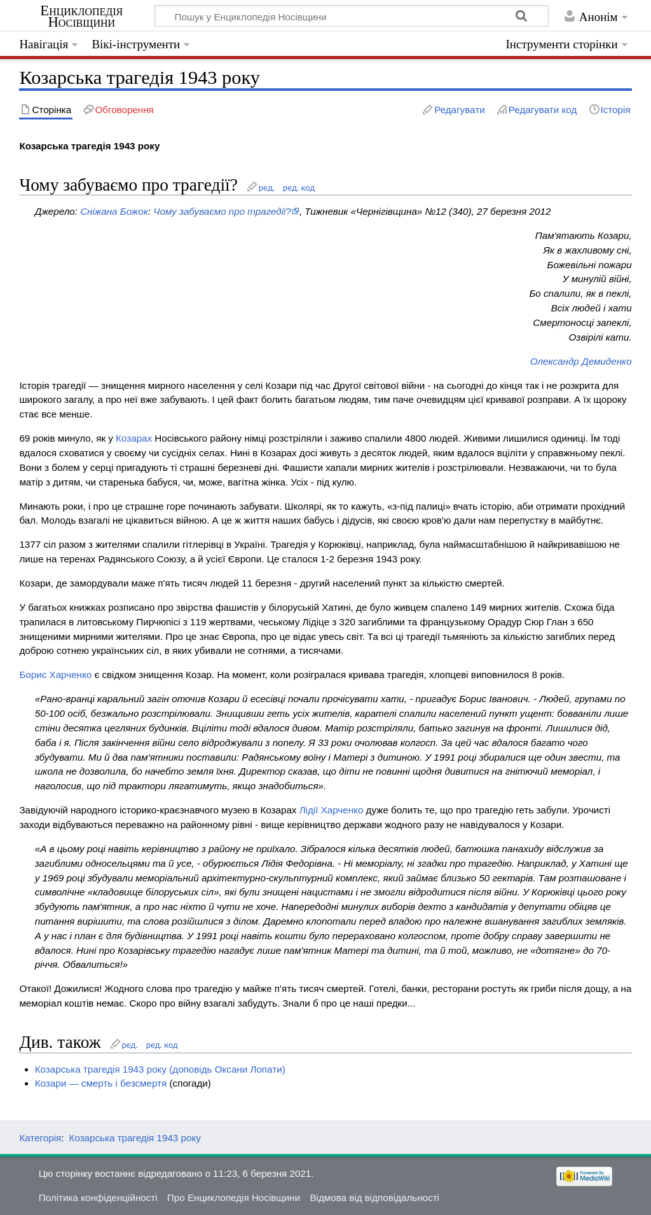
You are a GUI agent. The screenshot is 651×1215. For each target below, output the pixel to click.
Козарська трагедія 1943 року (135, 1137)
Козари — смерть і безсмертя (101, 1083)
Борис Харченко (55, 674)
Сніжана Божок (114, 211)
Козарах (134, 438)
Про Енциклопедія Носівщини (233, 1197)
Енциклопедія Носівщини (81, 16)
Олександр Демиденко (581, 361)
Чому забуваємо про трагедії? (222, 211)
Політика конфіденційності (98, 1197)
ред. (267, 187)
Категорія (40, 1137)
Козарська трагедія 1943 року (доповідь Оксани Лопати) (160, 1069)
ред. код (299, 187)
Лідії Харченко (331, 809)
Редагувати (459, 109)
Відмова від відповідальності (374, 1197)
